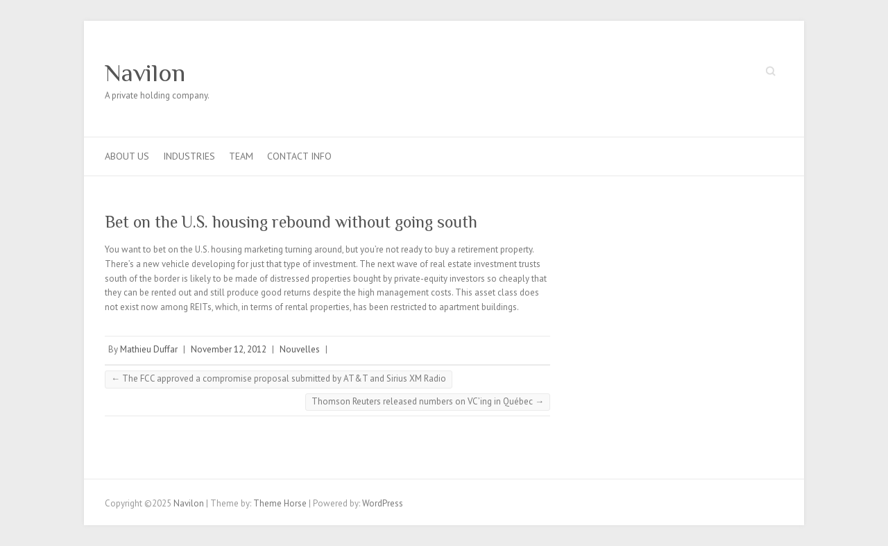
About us (127, 156)
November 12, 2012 (228, 349)
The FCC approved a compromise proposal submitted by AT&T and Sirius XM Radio (278, 378)
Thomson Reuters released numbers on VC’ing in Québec (427, 401)
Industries (189, 156)
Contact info (299, 156)
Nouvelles (300, 349)
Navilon (145, 73)
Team (241, 156)
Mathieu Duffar (149, 349)
